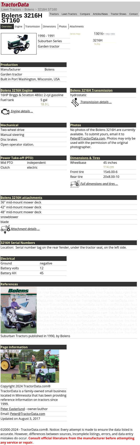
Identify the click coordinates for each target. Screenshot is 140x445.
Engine (18, 26)
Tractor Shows (118, 14)
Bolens (29, 9)
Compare (85, 14)
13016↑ (104, 33)
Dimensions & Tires (85, 158)
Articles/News (100, 14)
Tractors (54, 14)
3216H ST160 (47, 9)
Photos (63, 26)
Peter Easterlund (13, 409)
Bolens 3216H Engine (17, 90)
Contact (133, 14)
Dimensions (49, 26)
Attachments (77, 26)
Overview (7, 26)
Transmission (32, 26)
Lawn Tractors (11, 9)
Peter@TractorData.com (87, 138)
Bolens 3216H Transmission (91, 90)
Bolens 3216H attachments (21, 197)
